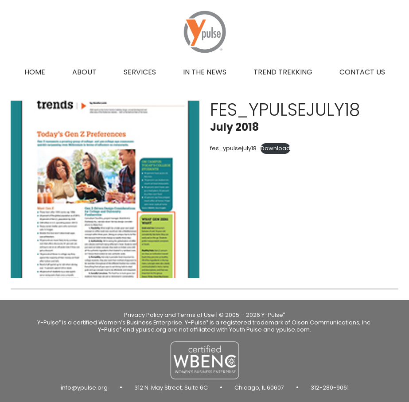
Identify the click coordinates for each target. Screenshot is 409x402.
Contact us (362, 72)
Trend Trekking (282, 72)
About (84, 72)
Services (140, 72)
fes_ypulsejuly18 (233, 148)
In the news (204, 72)
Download (275, 148)
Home (34, 72)
